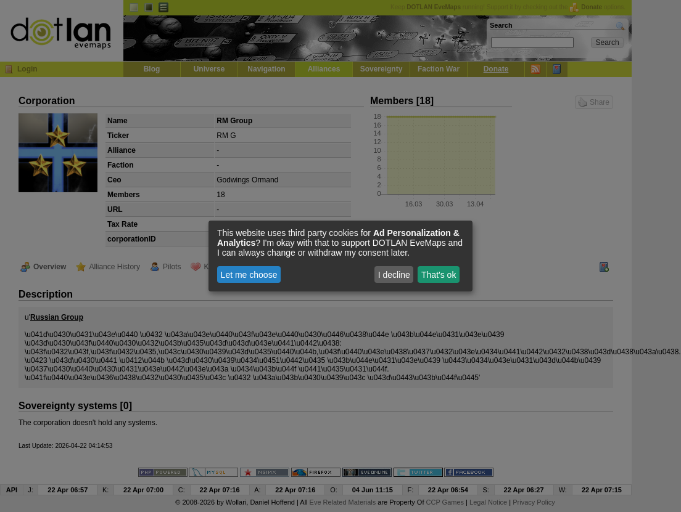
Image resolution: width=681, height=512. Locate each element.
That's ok (438, 275)
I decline (394, 275)
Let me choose (249, 275)
